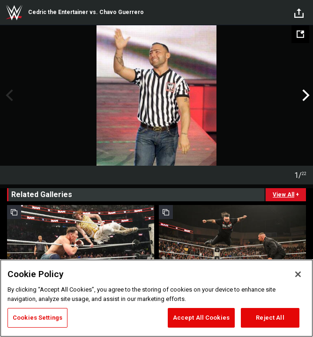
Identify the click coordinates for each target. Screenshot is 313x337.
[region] (156, 298)
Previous (8, 95)
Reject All (270, 317)
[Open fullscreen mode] (300, 34)
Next (305, 95)
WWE (14, 12)
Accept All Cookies (201, 317)
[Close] (298, 274)
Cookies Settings (37, 317)
